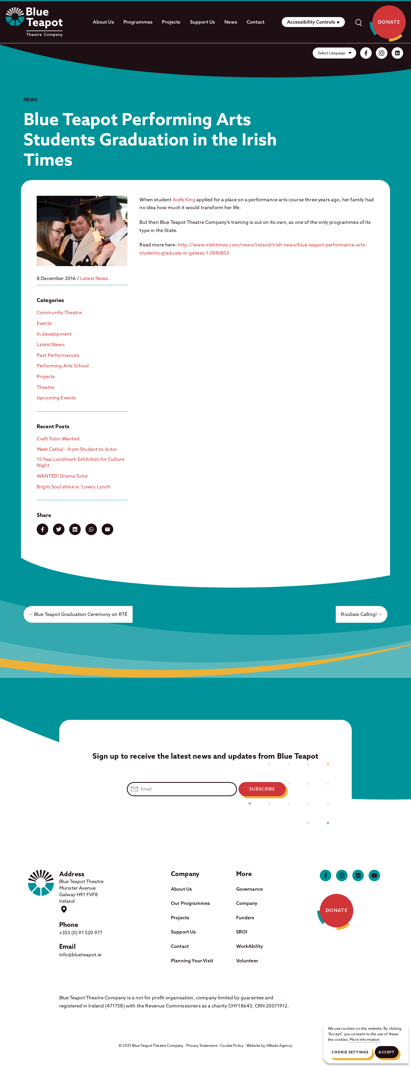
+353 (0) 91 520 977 (80, 933)
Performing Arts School (63, 366)
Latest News (94, 278)
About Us (103, 22)
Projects (171, 22)
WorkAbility (249, 946)
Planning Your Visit (192, 961)
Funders (245, 918)
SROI (241, 932)
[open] (358, 22)
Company (247, 903)
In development (54, 334)
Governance (249, 889)
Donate (389, 22)
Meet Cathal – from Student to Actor (77, 449)
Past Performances (58, 355)
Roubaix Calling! (359, 614)
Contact (255, 22)
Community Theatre (59, 312)
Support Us (202, 22)
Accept (386, 1052)
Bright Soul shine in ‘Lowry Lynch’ (74, 487)
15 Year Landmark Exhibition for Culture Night (81, 462)
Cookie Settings (350, 1052)
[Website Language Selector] (334, 53)
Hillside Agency (279, 1045)
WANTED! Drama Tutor (62, 476)
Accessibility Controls (311, 22)
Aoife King (184, 200)
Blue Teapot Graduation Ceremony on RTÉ (80, 614)
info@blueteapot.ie (80, 955)
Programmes (138, 22)
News (230, 22)
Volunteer (247, 961)
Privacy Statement (202, 1045)
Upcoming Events (56, 398)
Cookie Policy (232, 1045)
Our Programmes (190, 903)
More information (365, 1039)
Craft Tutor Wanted (58, 439)
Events (44, 323)
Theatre (45, 387)
